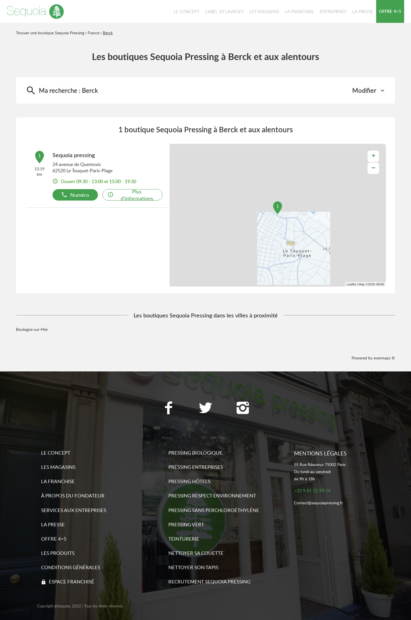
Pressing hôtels (189, 481)
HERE (380, 284)
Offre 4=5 (54, 538)
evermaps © (384, 358)
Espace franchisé (71, 581)
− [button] (373, 168)
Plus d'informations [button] (130, 195)
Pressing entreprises (195, 467)
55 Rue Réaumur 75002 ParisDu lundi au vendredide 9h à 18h (320, 471)
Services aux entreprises (73, 510)
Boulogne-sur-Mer (32, 329)
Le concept (55, 452)
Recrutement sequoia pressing (209, 581)
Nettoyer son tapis (193, 567)
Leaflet (351, 284)
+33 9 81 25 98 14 (312, 490)
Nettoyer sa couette (195, 553)
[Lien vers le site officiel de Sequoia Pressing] (35, 11)
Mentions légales (320, 453)
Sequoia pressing (74, 155)
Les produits (57, 553)
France (93, 32)
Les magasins (58, 467)
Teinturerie (183, 538)
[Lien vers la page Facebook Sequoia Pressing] (168, 408)
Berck (108, 32)
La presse (53, 524)
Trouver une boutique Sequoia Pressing (50, 32)
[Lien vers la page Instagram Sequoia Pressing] (242, 408)
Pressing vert (186, 524)
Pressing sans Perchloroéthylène (213, 510)
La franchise (58, 481)
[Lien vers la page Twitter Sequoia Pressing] (205, 408)
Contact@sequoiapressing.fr (318, 503)
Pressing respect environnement (212, 495)
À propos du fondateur (72, 495)
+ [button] (373, 156)
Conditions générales (70, 567)
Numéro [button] (75, 194)
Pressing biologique (195, 452)
